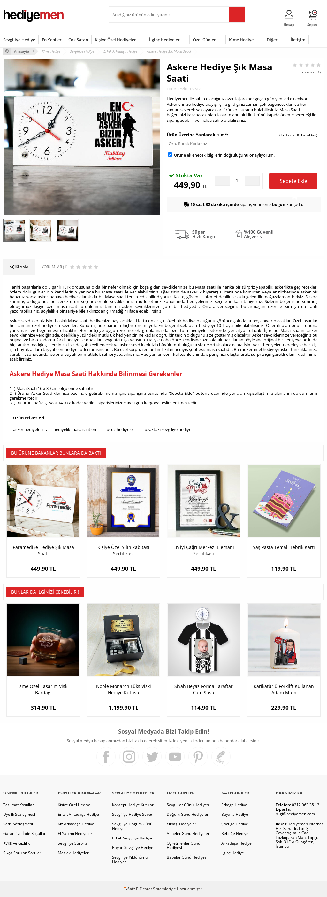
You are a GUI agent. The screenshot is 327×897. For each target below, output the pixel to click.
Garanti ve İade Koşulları (25, 833)
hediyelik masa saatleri (74, 429)
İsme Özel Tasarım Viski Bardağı (43, 689)
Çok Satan (78, 40)
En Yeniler (52, 40)
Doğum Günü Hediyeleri (188, 814)
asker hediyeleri (28, 429)
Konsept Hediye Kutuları (133, 804)
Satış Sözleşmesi (18, 824)
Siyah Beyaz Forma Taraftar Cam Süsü (203, 689)
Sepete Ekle (293, 183)
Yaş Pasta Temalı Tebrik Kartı (284, 547)
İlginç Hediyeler (164, 40)
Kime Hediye (241, 40)
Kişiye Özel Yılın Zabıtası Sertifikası (123, 550)
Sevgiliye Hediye (19, 40)
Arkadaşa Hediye (236, 843)
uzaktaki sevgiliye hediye (168, 429)
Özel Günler (204, 40)
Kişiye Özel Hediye (74, 804)
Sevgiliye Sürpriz (72, 843)
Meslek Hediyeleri (74, 852)
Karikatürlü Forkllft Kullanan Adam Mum (284, 689)
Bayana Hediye (234, 814)
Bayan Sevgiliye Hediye (132, 847)
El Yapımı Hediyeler (75, 833)
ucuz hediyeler (120, 429)
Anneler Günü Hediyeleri (188, 833)
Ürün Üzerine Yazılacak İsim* (197, 134)
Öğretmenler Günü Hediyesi (183, 845)
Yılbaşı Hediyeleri (182, 824)
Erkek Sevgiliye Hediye (132, 838)
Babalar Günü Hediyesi (187, 857)
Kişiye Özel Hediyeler (115, 40)
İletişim (298, 40)
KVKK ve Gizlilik (16, 843)
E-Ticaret (144, 889)
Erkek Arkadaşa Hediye (78, 814)
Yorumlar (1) (311, 72)
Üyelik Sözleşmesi (19, 814)
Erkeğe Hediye (234, 804)
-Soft (130, 889)
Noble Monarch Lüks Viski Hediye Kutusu (123, 689)
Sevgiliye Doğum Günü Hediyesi (132, 826)
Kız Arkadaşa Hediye (76, 824)
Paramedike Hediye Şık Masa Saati (43, 550)
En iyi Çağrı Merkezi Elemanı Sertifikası (203, 550)
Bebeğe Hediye (234, 833)
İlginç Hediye (232, 852)
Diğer (272, 40)
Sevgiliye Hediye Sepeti (132, 814)
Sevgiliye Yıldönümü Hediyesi (130, 859)
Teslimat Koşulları (19, 804)
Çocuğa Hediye (234, 824)
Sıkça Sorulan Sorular (22, 852)
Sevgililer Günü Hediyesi (188, 804)
